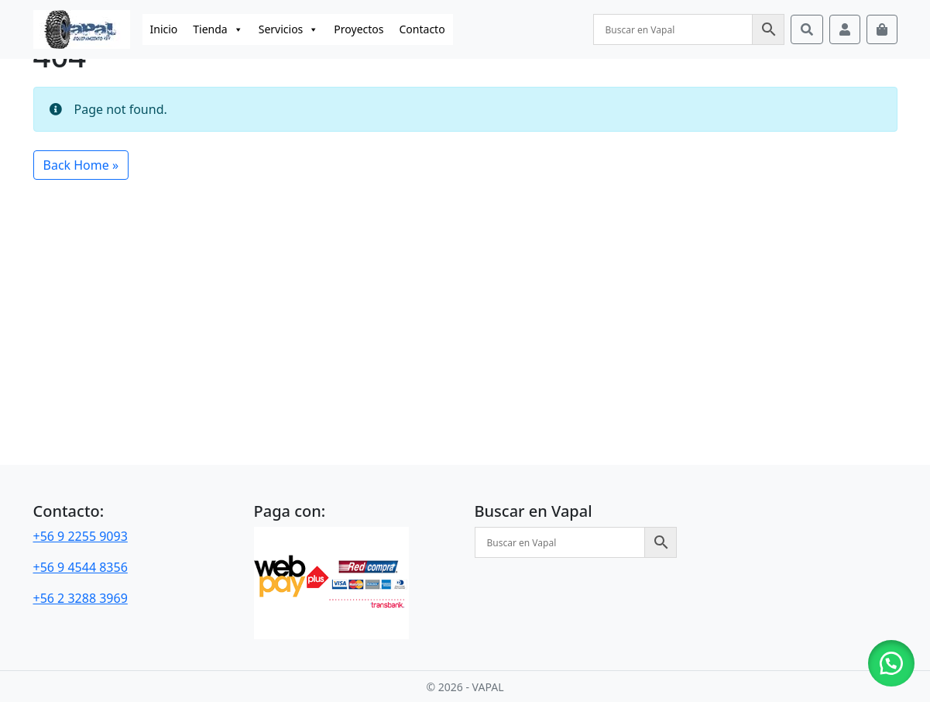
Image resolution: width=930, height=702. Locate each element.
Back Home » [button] (81, 165)
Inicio (164, 29)
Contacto (422, 29)
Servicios (289, 29)
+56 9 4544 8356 (80, 567)
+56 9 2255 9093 (80, 536)
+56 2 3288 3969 (80, 598)
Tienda (217, 29)
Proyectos (358, 29)
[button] (891, 663)
